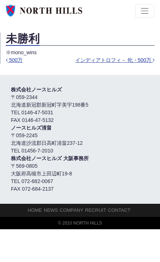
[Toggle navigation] (144, 10)
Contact (119, 210)
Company (71, 210)
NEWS (51, 210)
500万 (14, 60)
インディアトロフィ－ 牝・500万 (115, 60)
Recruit (95, 210)
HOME (35, 210)
